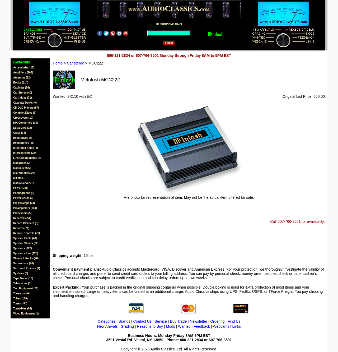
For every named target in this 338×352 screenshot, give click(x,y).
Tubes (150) (20, 298)
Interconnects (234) (25, 152)
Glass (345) (20, 132)
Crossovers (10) (23, 117)
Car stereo (76, 63)
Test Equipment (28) (25, 288)
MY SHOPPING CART (169, 24)
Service (160, 321)
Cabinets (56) (21, 87)
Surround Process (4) (26, 268)
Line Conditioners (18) (27, 157)
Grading (127, 326)
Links (236, 326)
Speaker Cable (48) (25, 238)
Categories (107, 321)
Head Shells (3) (22, 137)
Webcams (221, 326)
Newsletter (198, 321)
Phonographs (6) (23, 193)
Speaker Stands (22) (26, 243)
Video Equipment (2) (26, 313)
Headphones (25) (24, 142)
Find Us (234, 321)
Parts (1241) (20, 188)
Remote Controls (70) (26, 233)
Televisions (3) (22, 283)
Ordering (217, 321)
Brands (124, 321)
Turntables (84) (22, 308)
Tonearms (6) (21, 293)
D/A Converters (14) (25, 122)
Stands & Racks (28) (26, 258)
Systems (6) (20, 273)
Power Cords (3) (23, 198)
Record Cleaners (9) (25, 223)
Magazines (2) (22, 162)
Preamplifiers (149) (25, 208)
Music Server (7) (23, 183)
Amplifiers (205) (23, 72)
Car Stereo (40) (22, 92)
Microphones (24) (24, 173)
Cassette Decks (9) (25, 102)
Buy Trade (178, 321)
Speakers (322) (22, 248)
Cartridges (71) (22, 97)
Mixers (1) (19, 178)
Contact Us (142, 321)
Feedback (202, 326)
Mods (170, 326)
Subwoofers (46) (23, 263)
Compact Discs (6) (24, 112)
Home (58, 63)
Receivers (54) (22, 218)
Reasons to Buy (150, 326)
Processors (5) (22, 213)
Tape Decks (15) (23, 278)
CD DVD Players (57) (26, 107)
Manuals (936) (22, 167)
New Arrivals (107, 326)
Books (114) (20, 82)
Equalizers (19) (22, 127)
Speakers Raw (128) (25, 253)
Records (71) (21, 228)
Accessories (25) (23, 67)
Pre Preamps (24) (24, 203)
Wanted (184, 326)
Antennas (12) (22, 77)
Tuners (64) (20, 303)
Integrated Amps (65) (26, 147)
